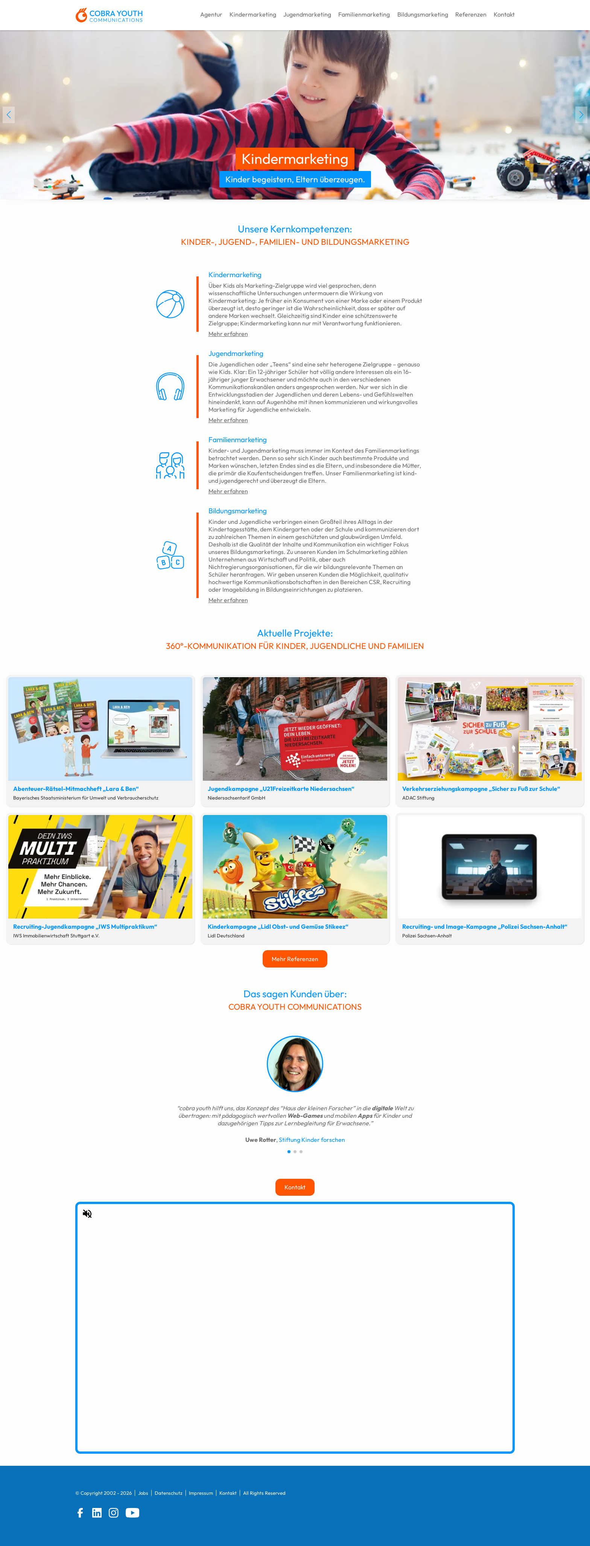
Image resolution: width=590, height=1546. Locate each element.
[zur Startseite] (109, 15)
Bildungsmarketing (422, 14)
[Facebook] (80, 1513)
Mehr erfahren (228, 333)
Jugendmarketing (307, 14)
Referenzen (471, 14)
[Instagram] (114, 1513)
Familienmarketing (364, 14)
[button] (9, 115)
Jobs (143, 1493)
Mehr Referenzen (295, 959)
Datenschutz (168, 1493)
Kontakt (504, 14)
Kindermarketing (253, 14)
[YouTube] (132, 1513)
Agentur (211, 14)
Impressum (201, 1493)
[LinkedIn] (97, 1513)
